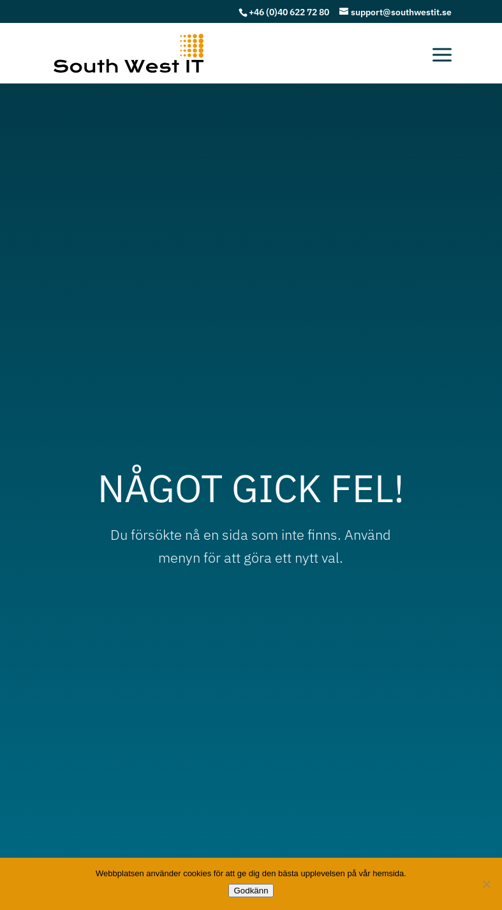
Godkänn (250, 890)
